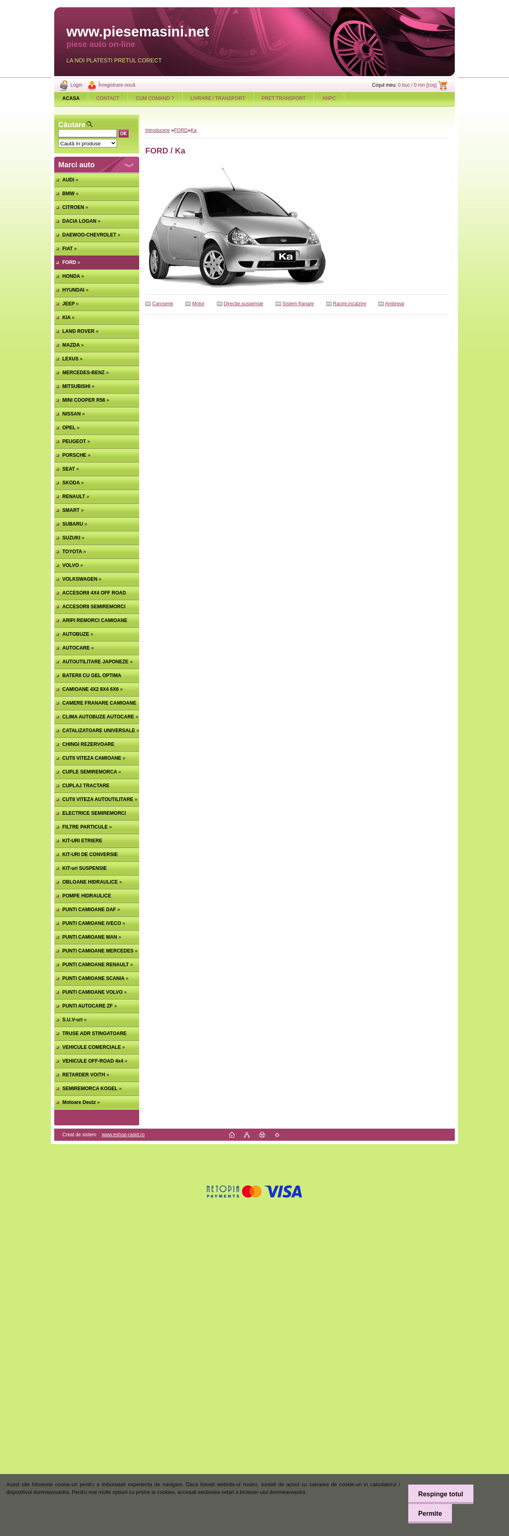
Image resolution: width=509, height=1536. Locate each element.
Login (76, 85)
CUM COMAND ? (155, 98)
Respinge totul (440, 1494)
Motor (198, 304)
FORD (181, 130)
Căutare (71, 125)
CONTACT (107, 98)
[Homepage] (71, 98)
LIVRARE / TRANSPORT (218, 98)
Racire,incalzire (349, 304)
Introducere (157, 130)
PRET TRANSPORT (284, 98)
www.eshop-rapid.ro (123, 1135)
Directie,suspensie (243, 304)
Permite (430, 1513)
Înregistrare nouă (116, 85)
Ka (194, 130)
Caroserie (162, 304)
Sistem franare (298, 304)
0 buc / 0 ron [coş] (417, 85)
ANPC (328, 98)
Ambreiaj (394, 304)
